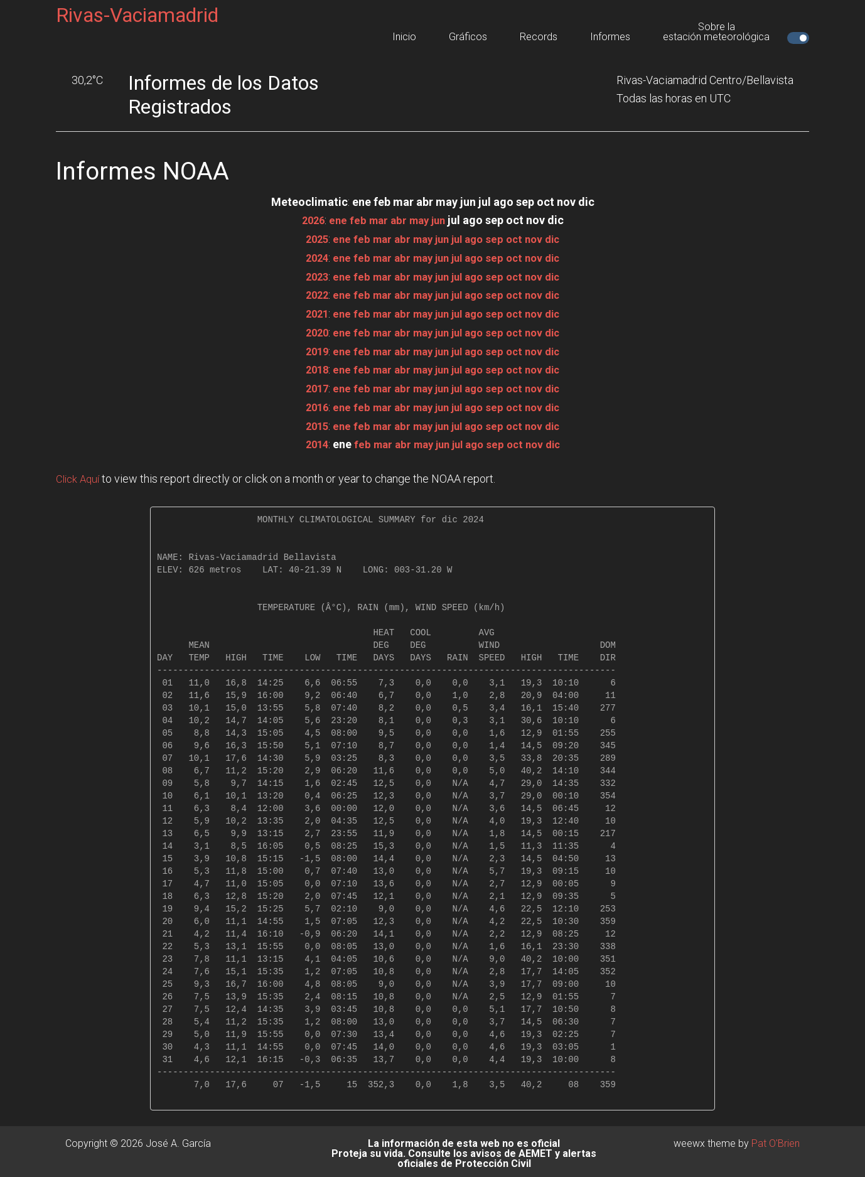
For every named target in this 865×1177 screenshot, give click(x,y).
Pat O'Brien (775, 1139)
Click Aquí (79, 474)
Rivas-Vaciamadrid (137, 15)
